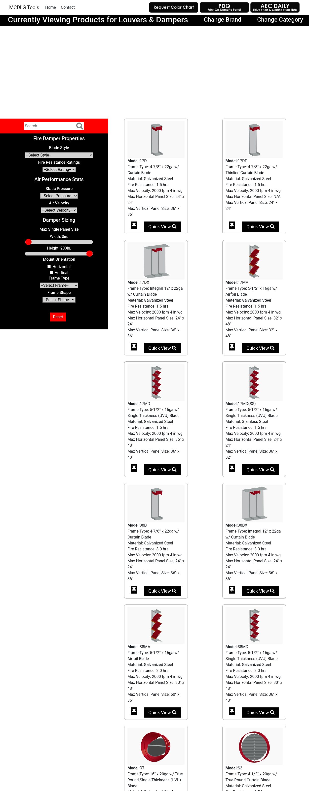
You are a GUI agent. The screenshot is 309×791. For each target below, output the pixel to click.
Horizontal (61, 266)
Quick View (162, 226)
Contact (68, 7)
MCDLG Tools (24, 7)
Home (50, 7)
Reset (58, 317)
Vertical (61, 272)
